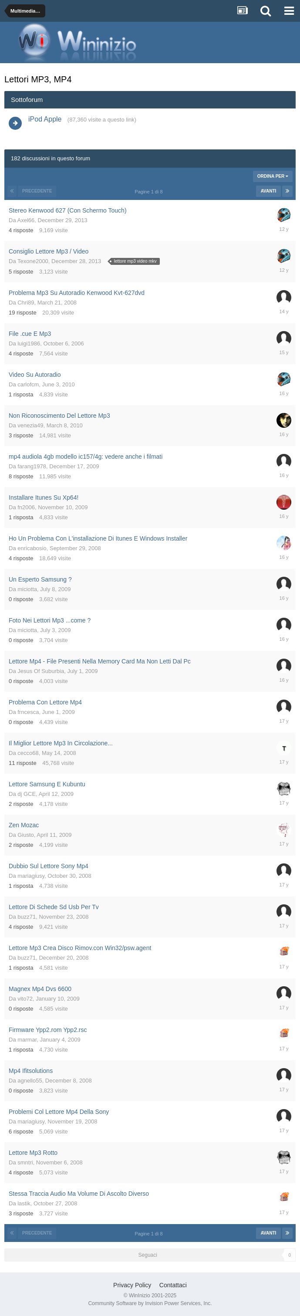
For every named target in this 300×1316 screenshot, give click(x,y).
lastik (23, 1203)
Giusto (25, 835)
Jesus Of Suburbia (40, 671)
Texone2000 (32, 261)
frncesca (28, 712)
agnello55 (29, 1080)
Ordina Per (272, 176)
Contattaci (173, 1285)
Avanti (268, 191)
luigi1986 (28, 343)
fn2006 (26, 507)
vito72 (25, 998)
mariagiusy (30, 876)
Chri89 (25, 302)
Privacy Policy (132, 1285)
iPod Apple (45, 119)
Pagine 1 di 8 (150, 191)
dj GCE (26, 794)
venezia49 (30, 425)
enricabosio (32, 548)
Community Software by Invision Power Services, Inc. (150, 1303)
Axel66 (26, 220)
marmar (27, 1039)
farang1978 (31, 466)
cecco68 (27, 753)
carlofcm (28, 384)
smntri (25, 1162)
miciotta (27, 589)
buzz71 (26, 916)
